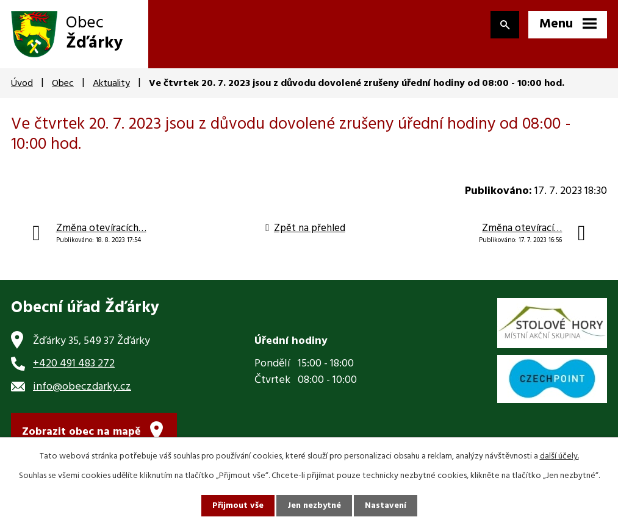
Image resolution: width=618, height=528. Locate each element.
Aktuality (111, 83)
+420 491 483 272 (74, 364)
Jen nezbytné (314, 506)
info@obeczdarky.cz (82, 387)
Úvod (22, 83)
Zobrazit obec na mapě (81, 432)
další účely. (559, 456)
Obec (63, 83)
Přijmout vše (238, 506)
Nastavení (385, 506)
